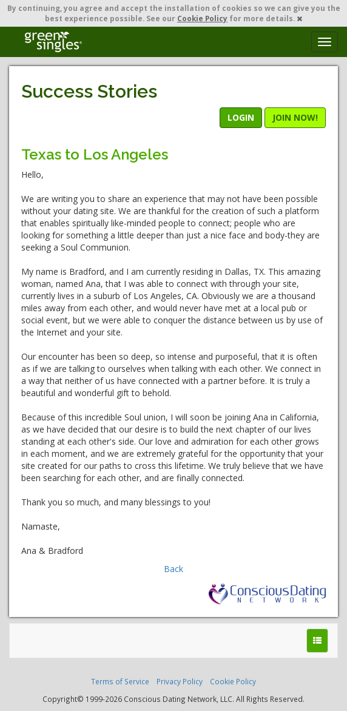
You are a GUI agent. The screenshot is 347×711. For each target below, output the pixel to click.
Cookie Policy (202, 18)
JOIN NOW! (295, 117)
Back (173, 569)
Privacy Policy (180, 681)
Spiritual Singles (53, 42)
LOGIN (240, 117)
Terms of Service (120, 681)
